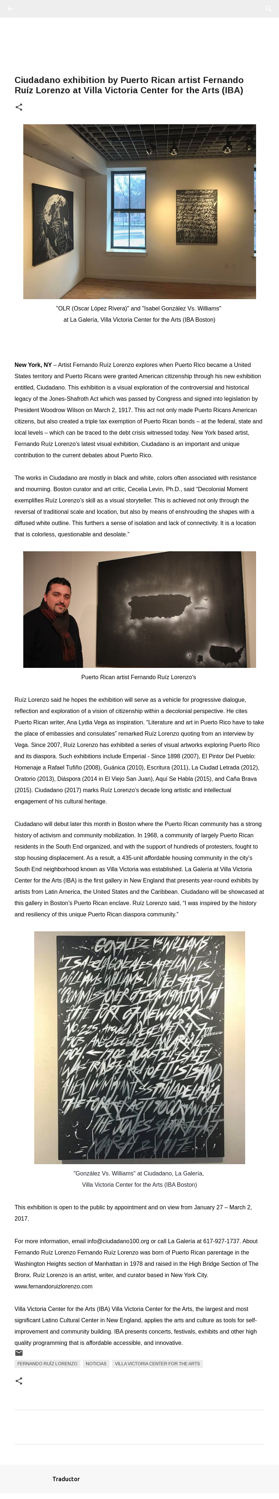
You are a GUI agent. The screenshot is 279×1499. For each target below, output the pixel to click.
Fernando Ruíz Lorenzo (47, 1363)
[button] (19, 108)
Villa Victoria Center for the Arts (157, 1363)
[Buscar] (30, 8)
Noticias (96, 1363)
